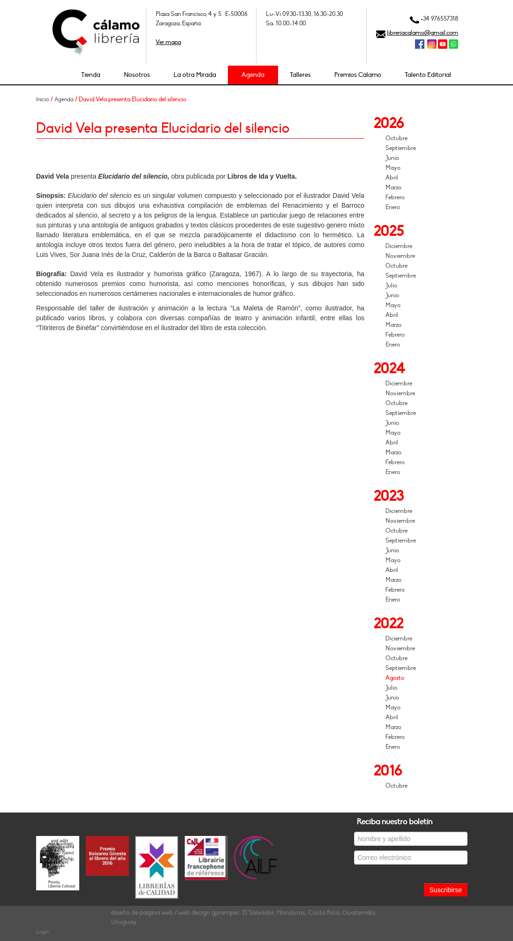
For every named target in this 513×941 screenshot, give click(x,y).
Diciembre (398, 246)
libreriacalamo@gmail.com (422, 33)
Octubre (396, 138)
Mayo (392, 168)
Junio (392, 158)
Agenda (252, 75)
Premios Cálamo (357, 75)
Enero (392, 207)
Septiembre (400, 148)
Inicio (42, 99)
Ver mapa (168, 42)
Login (42, 932)
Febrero (395, 197)
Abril (391, 177)
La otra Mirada (195, 75)
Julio (391, 285)
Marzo (393, 187)
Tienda (90, 75)
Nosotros (137, 75)
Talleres (300, 75)
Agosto (394, 678)
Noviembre (400, 256)
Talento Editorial (428, 75)
